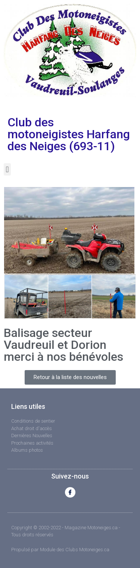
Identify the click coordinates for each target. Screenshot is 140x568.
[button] (7, 169)
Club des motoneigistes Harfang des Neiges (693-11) (68, 134)
